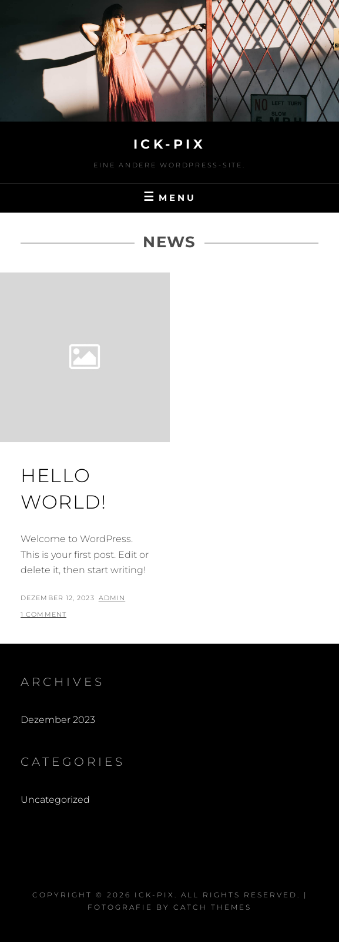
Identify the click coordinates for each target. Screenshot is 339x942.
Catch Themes (212, 907)
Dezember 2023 (58, 719)
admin (112, 598)
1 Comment (43, 614)
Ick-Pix (169, 144)
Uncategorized (55, 799)
